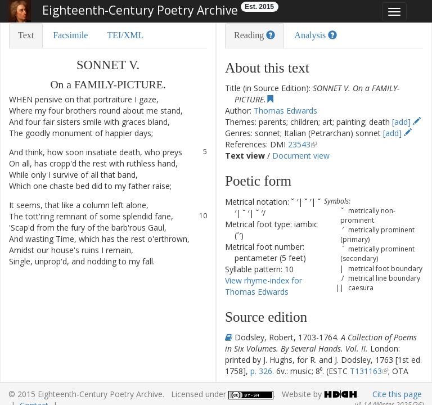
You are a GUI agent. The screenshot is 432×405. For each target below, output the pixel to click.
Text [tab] (26, 35)
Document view (301, 155)
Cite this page (397, 394)
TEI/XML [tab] (125, 35)
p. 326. (262, 371)
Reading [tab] (254, 35)
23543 (299, 144)
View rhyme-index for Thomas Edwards (263, 286)
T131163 (366, 371)
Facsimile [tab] (70, 35)
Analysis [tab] (315, 35)
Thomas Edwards (285, 110)
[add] (406, 121)
